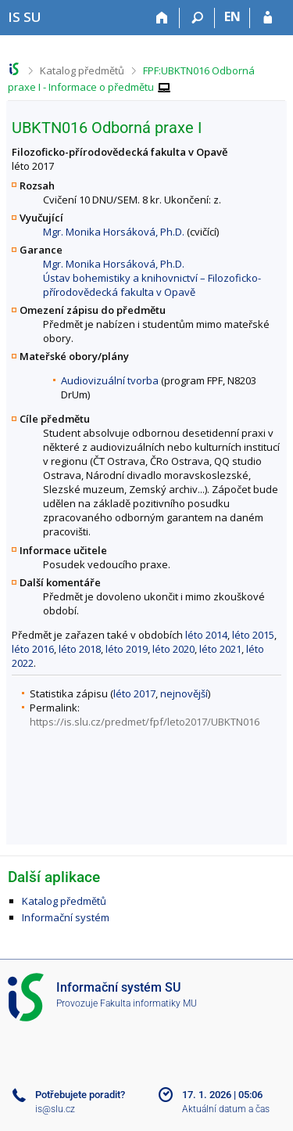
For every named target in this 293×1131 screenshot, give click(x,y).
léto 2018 (80, 649)
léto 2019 (126, 649)
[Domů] (162, 18)
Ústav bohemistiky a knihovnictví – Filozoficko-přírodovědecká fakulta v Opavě (152, 285)
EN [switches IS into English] (232, 16)
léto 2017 (134, 693)
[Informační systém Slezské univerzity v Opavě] (24, 17)
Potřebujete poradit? (80, 1094)
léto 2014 (206, 635)
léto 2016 (33, 649)
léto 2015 (253, 635)
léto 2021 (220, 649)
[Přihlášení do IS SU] (267, 18)
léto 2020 (173, 649)
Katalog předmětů (82, 70)
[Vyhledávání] (197, 18)
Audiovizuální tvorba (110, 380)
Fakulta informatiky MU (148, 1003)
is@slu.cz (55, 1109)
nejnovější (184, 693)
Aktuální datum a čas (226, 1109)
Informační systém (65, 917)
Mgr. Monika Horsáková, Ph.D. (113, 232)
